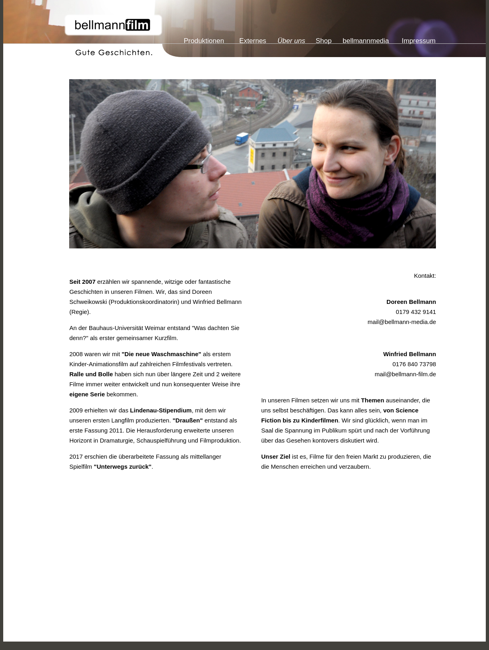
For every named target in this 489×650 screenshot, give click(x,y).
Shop (324, 41)
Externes (252, 41)
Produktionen (204, 41)
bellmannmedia (366, 41)
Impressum (419, 41)
